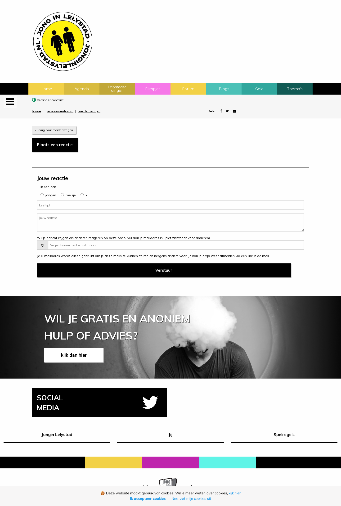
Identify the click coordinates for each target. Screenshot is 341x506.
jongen (50, 195)
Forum (188, 89)
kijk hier (235, 493)
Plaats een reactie (55, 144)
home (36, 111)
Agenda (82, 89)
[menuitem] (46, 89)
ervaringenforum (60, 111)
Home (46, 89)
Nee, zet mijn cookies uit (191, 498)
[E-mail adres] (176, 245)
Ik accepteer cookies (148, 498)
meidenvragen (89, 111)
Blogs (224, 89)
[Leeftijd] (170, 205)
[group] (42, 194)
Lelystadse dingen (117, 89)
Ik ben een (48, 187)
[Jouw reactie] (170, 222)
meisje (71, 195)
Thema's (294, 89)
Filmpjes (152, 89)
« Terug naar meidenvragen (54, 130)
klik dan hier (74, 355)
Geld (259, 89)
